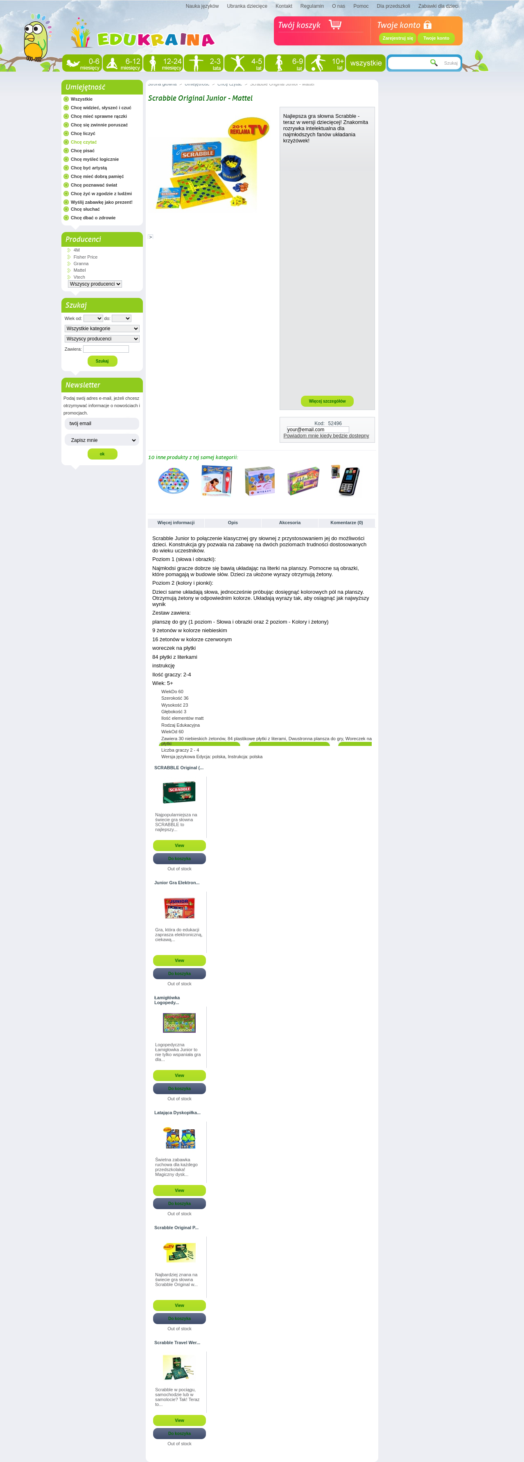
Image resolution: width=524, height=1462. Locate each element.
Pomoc (360, 6)
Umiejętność (85, 87)
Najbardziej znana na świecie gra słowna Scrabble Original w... (176, 1279)
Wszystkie (82, 99)
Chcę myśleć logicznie (95, 159)
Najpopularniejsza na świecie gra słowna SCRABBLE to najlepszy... (176, 822)
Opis (233, 522)
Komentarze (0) (346, 522)
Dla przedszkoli (393, 6)
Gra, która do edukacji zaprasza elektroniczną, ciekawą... (179, 934)
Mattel (80, 270)
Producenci (83, 239)
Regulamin (312, 6)
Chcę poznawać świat (94, 184)
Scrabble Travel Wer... (177, 1342)
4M (77, 250)
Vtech (79, 277)
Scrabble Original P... (176, 1227)
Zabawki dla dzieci (438, 6)
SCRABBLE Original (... (178, 767)
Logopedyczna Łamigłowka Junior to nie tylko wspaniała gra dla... (178, 1052)
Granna (81, 263)
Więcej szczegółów (327, 401)
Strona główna (162, 83)
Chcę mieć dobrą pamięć (97, 176)
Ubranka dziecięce (247, 6)
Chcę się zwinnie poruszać (99, 124)
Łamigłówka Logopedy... (167, 1000)
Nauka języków (202, 6)
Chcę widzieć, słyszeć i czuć (101, 107)
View (179, 845)
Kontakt (284, 6)
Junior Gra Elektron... (177, 882)
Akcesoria (290, 522)
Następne (373, 480)
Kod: (319, 423)
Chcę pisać (83, 150)
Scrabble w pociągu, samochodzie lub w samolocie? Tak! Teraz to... (177, 1397)
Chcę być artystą (89, 167)
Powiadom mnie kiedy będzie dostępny (326, 436)
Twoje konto (436, 38)
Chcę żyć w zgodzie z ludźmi (101, 193)
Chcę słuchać (85, 209)
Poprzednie (149, 480)
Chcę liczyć (83, 133)
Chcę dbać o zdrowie (93, 217)
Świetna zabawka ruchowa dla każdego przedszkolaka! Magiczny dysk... (176, 1167)
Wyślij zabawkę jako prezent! (102, 202)
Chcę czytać (84, 142)
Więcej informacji (176, 522)
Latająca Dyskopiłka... (177, 1112)
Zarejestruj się (398, 38)
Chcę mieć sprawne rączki (99, 116)
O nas (338, 6)
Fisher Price (86, 257)
